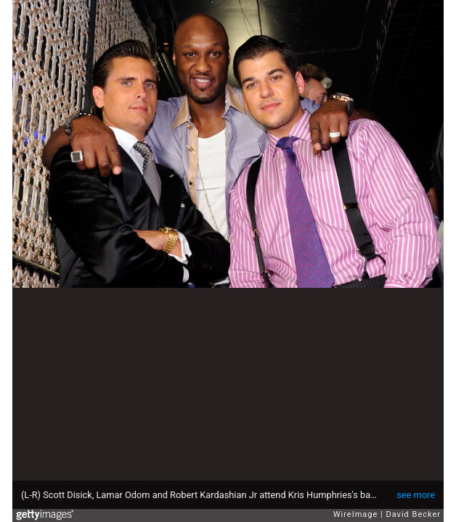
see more (415, 494)
